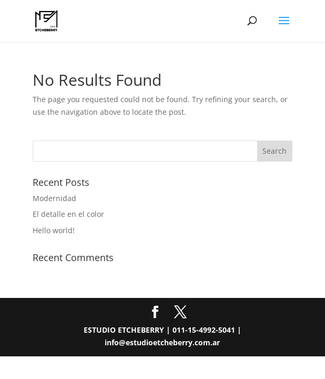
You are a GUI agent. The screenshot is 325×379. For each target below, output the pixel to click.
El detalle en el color (68, 214)
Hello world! (54, 230)
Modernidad (54, 198)
